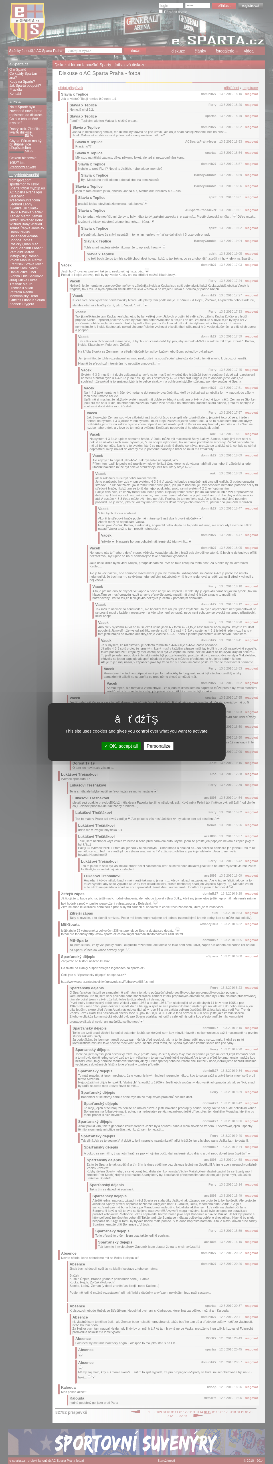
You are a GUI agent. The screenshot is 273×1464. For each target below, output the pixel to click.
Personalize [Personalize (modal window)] (159, 746)
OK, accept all (121, 746)
